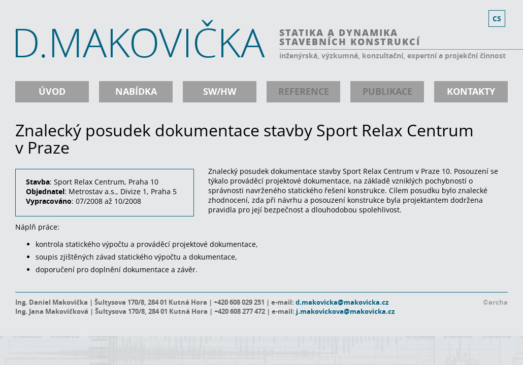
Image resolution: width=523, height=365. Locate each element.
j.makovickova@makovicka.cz (345, 311)
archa (498, 302)
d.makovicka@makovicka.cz (342, 302)
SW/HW (219, 91)
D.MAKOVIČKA (138, 42)
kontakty (471, 91)
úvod (52, 91)
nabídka (136, 91)
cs (497, 18)
